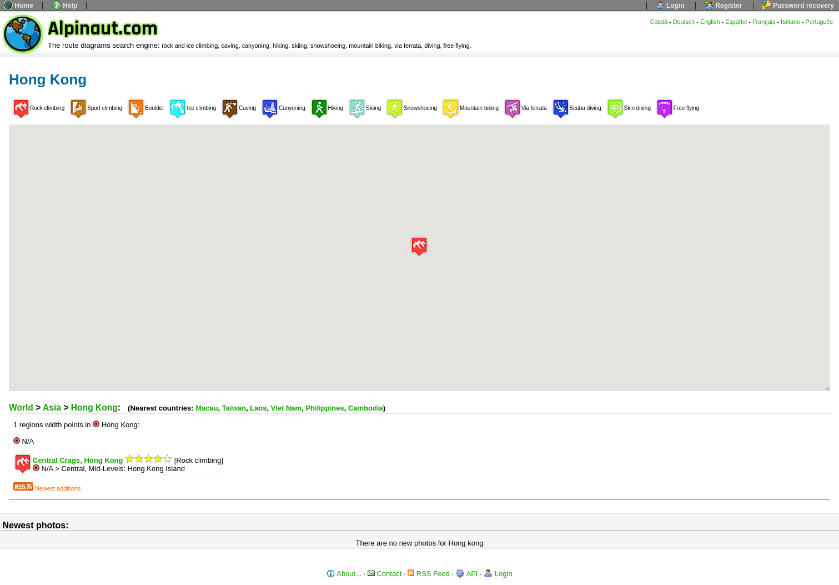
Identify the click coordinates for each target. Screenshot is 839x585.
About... (343, 573)
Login (670, 5)
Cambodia (365, 408)
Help (64, 5)
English (710, 21)
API (467, 573)
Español (736, 21)
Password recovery (798, 5)
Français (764, 21)
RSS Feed (429, 573)
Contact (384, 573)
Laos (258, 408)
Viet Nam (286, 408)
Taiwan (234, 408)
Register (723, 5)
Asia (52, 407)
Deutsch (684, 21)
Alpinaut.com (103, 28)
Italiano (790, 21)
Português (819, 21)
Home (18, 5)
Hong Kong (94, 407)
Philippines (324, 408)
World (21, 407)
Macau (206, 408)
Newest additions (47, 488)
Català (658, 21)
